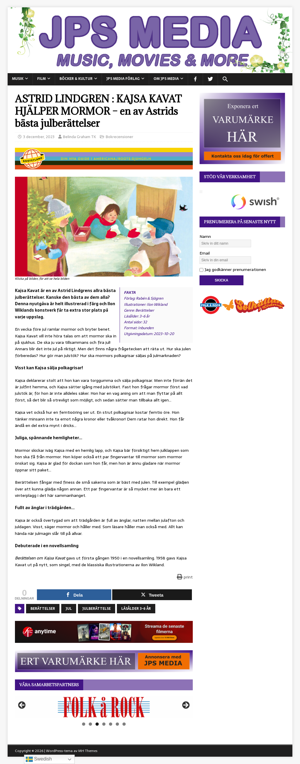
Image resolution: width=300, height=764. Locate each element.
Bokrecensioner (119, 137)
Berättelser (42, 609)
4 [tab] (103, 724)
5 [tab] (110, 724)
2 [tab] (90, 724)
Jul (69, 609)
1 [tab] (83, 724)
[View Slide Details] (104, 707)
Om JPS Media (166, 79)
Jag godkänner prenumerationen (233, 269)
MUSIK (17, 79)
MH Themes (87, 751)
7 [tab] (124, 724)
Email (205, 253)
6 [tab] (117, 724)
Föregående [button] (22, 705)
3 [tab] (97, 724)
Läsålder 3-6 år (136, 609)
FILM (41, 79)
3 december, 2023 (38, 137)
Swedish (39, 759)
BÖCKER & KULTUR (76, 79)
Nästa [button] (185, 705)
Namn (205, 236)
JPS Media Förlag (123, 79)
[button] (225, 79)
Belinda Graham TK (79, 137)
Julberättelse (96, 609)
